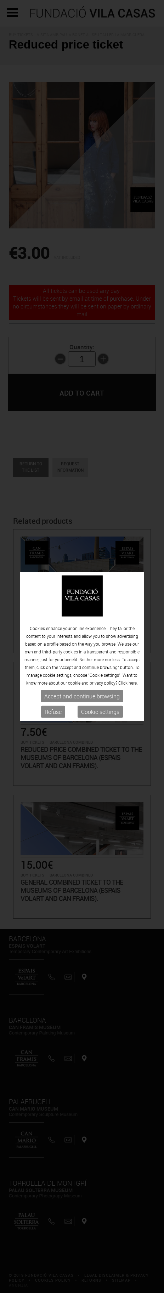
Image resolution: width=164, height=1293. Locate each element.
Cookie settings (100, 712)
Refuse (53, 712)
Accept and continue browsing (82, 696)
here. (133, 683)
